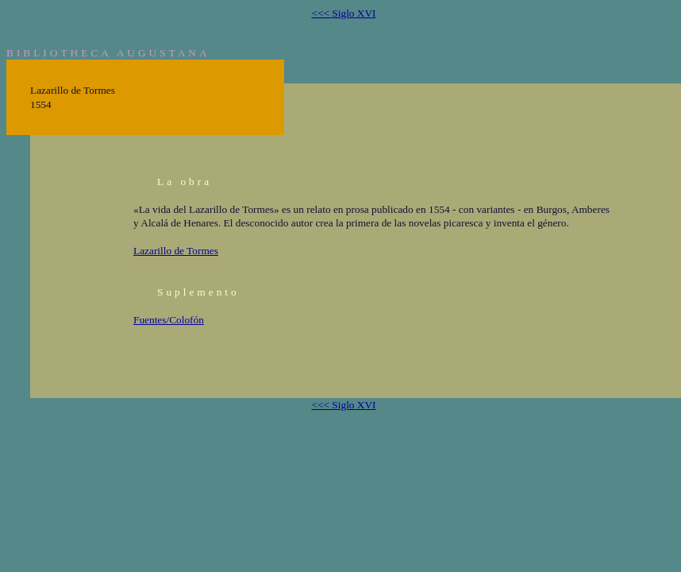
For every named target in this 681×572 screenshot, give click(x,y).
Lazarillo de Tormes (175, 251)
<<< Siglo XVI (343, 13)
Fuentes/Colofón (168, 320)
